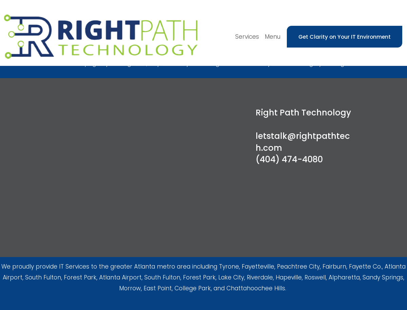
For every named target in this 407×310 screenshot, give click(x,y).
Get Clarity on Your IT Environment (344, 36)
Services (247, 37)
